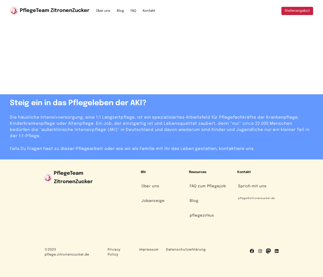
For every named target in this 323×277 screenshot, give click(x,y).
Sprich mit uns (252, 186)
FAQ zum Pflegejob (208, 186)
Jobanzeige (153, 201)
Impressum (149, 249)
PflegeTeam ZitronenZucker (54, 10)
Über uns (150, 186)
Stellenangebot (297, 11)
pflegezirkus (202, 215)
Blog (194, 201)
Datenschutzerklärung (186, 249)
